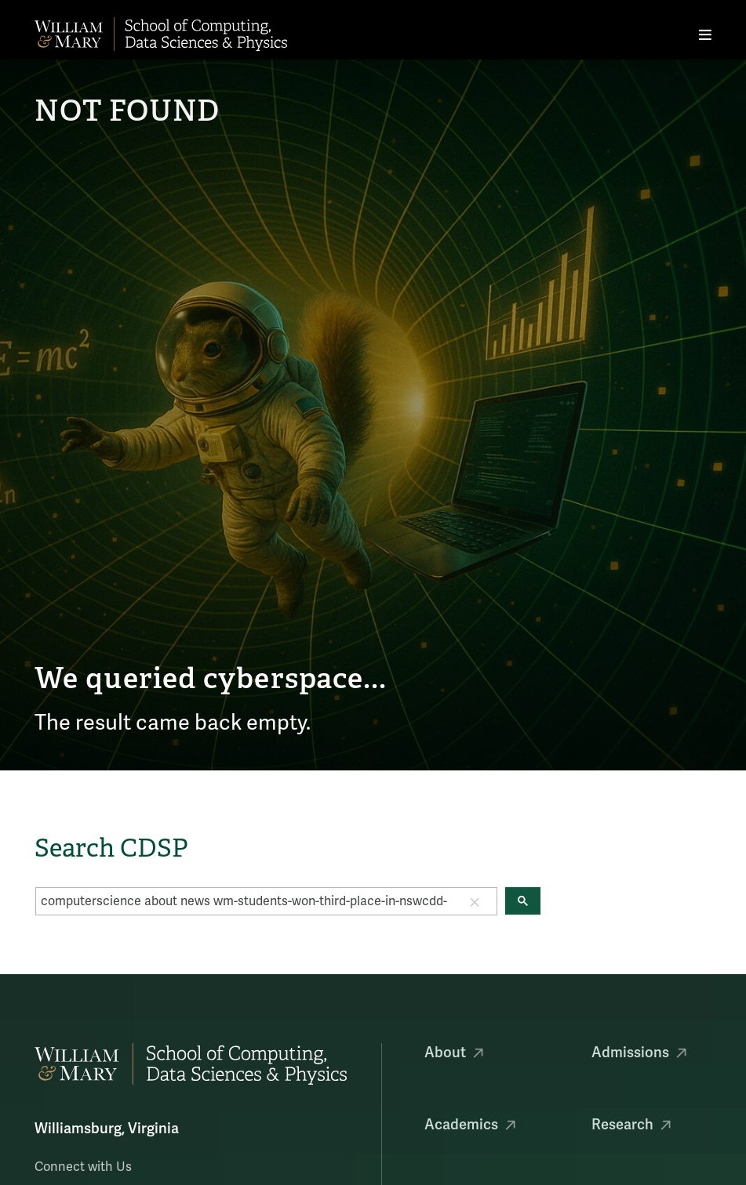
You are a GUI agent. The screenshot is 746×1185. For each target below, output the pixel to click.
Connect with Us (83, 1167)
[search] (244, 901)
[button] (474, 901)
